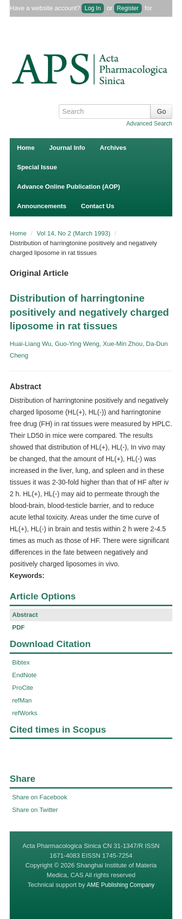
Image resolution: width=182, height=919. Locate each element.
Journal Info (67, 147)
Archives (113, 147)
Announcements (41, 206)
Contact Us (98, 206)
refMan (22, 700)
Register (128, 8)
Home (25, 147)
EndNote (24, 675)
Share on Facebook (39, 797)
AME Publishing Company (120, 885)
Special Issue (37, 167)
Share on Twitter (35, 809)
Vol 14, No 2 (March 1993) (74, 233)
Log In (92, 8)
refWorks (24, 713)
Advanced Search (149, 123)
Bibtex (21, 662)
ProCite (22, 687)
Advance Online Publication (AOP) (68, 186)
